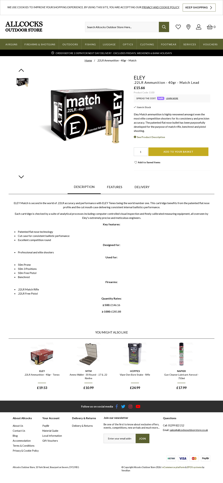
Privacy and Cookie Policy (160, 7)
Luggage (109, 44)
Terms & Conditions (23, 445)
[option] (42, 367)
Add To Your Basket (178, 151)
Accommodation (22, 440)
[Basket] (211, 27)
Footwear (168, 44)
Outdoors (70, 44)
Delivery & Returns (82, 425)
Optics (128, 44)
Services (189, 44)
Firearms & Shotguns (40, 44)
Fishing (90, 44)
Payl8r (45, 425)
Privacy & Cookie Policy (26, 450)
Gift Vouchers (50, 440)
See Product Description (151, 137)
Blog (15, 435)
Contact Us (19, 430)
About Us (18, 425)
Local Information (52, 435)
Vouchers (210, 44)
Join (142, 438)
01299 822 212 (176, 425)
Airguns (11, 44)
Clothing (147, 44)
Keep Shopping (199, 7)
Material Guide (50, 430)
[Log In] (198, 27)
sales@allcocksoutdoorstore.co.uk (189, 430)
